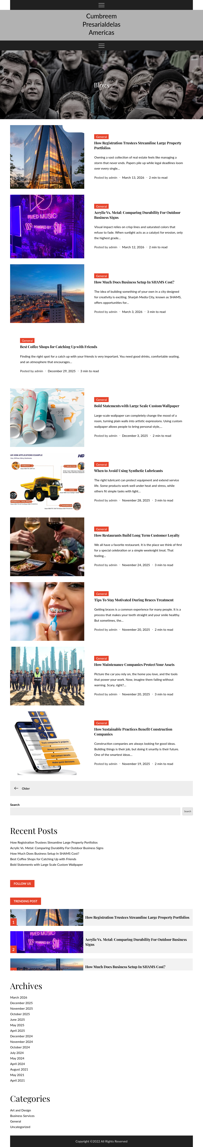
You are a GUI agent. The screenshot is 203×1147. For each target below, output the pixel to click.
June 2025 (17, 1019)
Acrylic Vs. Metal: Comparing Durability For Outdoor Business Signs (56, 848)
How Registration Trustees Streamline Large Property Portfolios (54, 842)
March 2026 (18, 997)
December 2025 (21, 1003)
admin (113, 177)
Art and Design (20, 1110)
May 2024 (17, 1058)
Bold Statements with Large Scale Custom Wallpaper (136, 405)
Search (15, 804)
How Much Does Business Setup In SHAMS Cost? (134, 282)
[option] (101, 915)
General (101, 137)
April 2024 (17, 1064)
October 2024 (20, 1047)
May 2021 (17, 1075)
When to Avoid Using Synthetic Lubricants (128, 470)
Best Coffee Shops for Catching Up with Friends (58, 346)
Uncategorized (20, 1127)
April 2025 (17, 1030)
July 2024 (17, 1052)
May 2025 (17, 1025)
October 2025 (20, 1014)
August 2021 (19, 1069)
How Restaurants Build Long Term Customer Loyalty (137, 535)
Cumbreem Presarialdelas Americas (101, 24)
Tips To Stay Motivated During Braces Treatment (133, 600)
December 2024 (21, 1036)
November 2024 (21, 1041)
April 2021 (17, 1080)
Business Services (22, 1116)
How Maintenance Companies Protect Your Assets (134, 664)
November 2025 (21, 1008)
